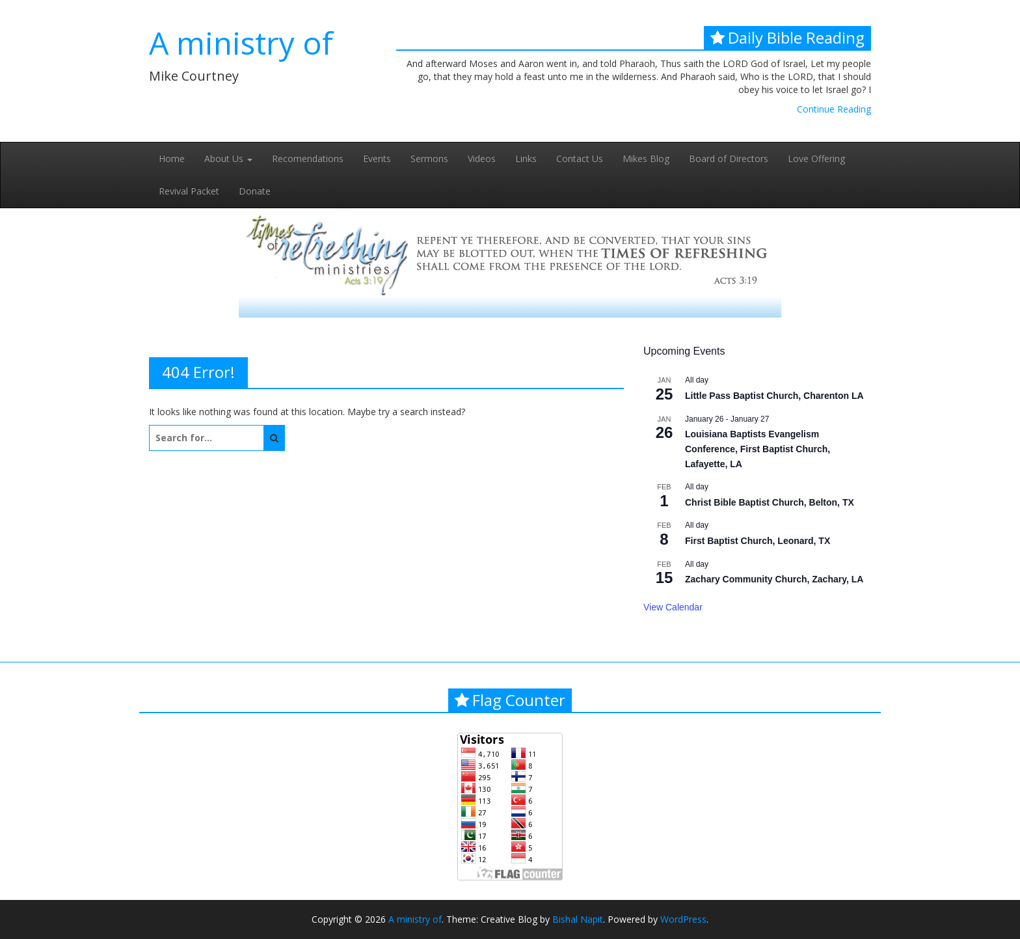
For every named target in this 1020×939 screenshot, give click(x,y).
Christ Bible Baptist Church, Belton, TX (769, 502)
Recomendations (307, 158)
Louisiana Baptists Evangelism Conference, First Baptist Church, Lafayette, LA (757, 449)
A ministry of (241, 42)
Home (172, 158)
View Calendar (673, 607)
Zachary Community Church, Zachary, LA (774, 579)
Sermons (429, 158)
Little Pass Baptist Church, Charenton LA (774, 395)
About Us (228, 158)
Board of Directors (728, 158)
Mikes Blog (646, 158)
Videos (482, 158)
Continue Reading (834, 109)
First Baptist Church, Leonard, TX (757, 541)
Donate (255, 191)
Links (526, 158)
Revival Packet (189, 191)
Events (377, 158)
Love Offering (816, 158)
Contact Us (579, 158)
